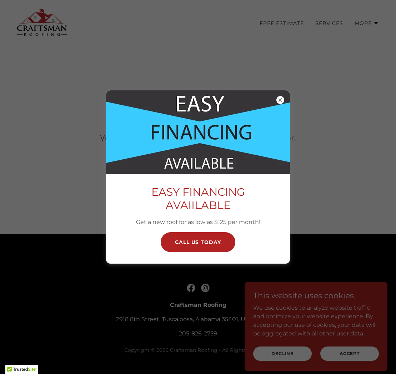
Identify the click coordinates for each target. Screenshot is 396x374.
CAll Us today (198, 242)
